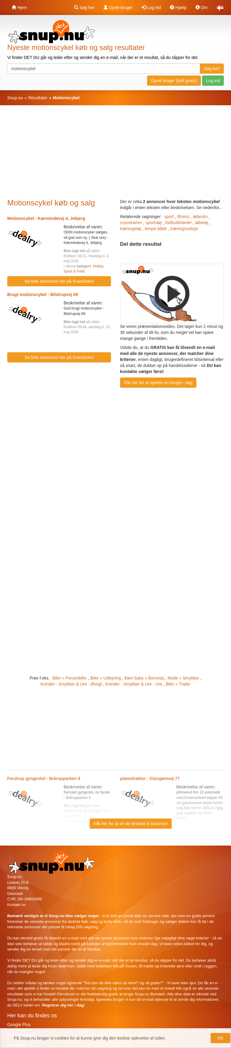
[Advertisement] (119, 155)
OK (220, 1038)
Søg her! (212, 68)
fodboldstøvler (178, 222)
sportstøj (154, 222)
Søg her (84, 7)
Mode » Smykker (183, 678)
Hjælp (178, 7)
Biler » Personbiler (69, 678)
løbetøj (201, 222)
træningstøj (130, 228)
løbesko (200, 216)
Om (202, 7)
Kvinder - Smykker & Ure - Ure (133, 684)
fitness (183, 216)
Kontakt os (16, 904)
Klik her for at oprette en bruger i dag (158, 382)
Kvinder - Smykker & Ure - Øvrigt (71, 684)
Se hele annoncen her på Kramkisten (59, 281)
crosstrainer (131, 222)
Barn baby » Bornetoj (144, 678)
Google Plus (19, 1024)
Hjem (19, 7)
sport (169, 216)
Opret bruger (118, 7)
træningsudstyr (184, 228)
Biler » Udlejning (105, 678)
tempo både (156, 228)
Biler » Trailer (178, 684)
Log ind (151, 7)
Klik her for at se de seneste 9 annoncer (131, 823)
